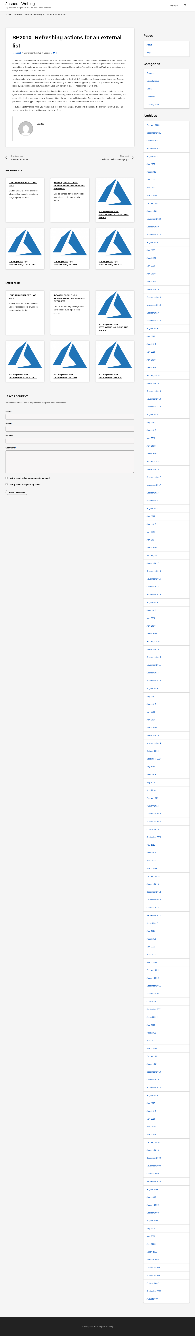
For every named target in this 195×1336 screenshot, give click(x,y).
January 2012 (153, 978)
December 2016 (154, 571)
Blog (149, 52)
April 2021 (151, 188)
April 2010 (151, 1127)
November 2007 (154, 1275)
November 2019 (154, 305)
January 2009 (153, 1205)
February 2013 (153, 876)
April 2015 (151, 720)
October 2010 (153, 1080)
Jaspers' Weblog (20, 3)
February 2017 (153, 555)
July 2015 (151, 696)
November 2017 (154, 485)
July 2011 (151, 1025)
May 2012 (151, 947)
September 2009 (154, 1181)
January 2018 (153, 469)
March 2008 (152, 1252)
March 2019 (152, 368)
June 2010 (151, 1111)
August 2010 (152, 1095)
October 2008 (153, 1213)
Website (9, 436)
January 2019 (153, 383)
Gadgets (150, 73)
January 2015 (153, 735)
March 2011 (152, 1048)
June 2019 (151, 344)
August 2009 (152, 1189)
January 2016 (153, 649)
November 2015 (154, 665)
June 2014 (151, 774)
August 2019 (152, 328)
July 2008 (151, 1228)
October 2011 (153, 1001)
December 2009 (154, 1158)
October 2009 (153, 1173)
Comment (11, 448)
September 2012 (154, 915)
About (149, 45)
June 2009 (151, 1197)
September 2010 (154, 1087)
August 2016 (152, 602)
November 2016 (154, 579)
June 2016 (151, 610)
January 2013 (153, 884)
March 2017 (152, 547)
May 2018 (151, 438)
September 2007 (154, 1291)
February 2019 (153, 375)
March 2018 (152, 454)
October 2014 (153, 751)
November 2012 (154, 900)
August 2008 (152, 1220)
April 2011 (151, 1040)
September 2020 (154, 234)
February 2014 (153, 798)
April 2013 (151, 861)
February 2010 (153, 1142)
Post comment (17, 492)
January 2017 (153, 563)
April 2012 (151, 954)
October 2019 (153, 313)
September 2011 (154, 1009)
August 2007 (152, 1299)
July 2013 (151, 845)
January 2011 (153, 1064)
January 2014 (153, 806)
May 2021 (151, 180)
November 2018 (154, 399)
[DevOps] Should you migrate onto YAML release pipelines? (69, 185)
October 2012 (153, 907)
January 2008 (153, 1260)
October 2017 (153, 493)
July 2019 (151, 336)
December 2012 (154, 892)
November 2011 (154, 993)
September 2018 (154, 407)
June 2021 (151, 172)
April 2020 (151, 274)
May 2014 (151, 782)
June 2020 (151, 258)
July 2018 (151, 422)
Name (9, 411)
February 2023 (153, 125)
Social (149, 89)
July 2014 (151, 766)
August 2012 (152, 923)
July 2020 (151, 250)
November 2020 (154, 219)
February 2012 (153, 970)
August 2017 (152, 508)
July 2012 (151, 931)
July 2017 (151, 516)
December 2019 (154, 297)
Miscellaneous (153, 81)
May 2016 (151, 618)
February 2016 (153, 641)
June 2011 (151, 1033)
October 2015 (153, 673)
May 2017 (151, 532)
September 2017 (154, 500)
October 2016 (153, 587)
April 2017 (151, 540)
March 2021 (152, 195)
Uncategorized (153, 104)
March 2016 (152, 634)
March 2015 (152, 727)
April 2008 (151, 1244)
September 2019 (154, 320)
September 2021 (154, 148)
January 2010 (153, 1150)
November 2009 (154, 1166)
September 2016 (154, 594)
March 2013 (152, 868)
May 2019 (151, 352)
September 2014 (154, 759)
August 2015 (152, 688)
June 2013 (151, 853)
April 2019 (151, 360)
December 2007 (154, 1267)
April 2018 (151, 446)
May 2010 (151, 1119)
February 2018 (153, 461)
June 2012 (151, 939)
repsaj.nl (174, 5)
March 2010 (152, 1134)
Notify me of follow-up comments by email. (30, 478)
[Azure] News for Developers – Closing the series (114, 214)
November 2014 (154, 743)
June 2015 (151, 704)
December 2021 (154, 133)
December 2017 (154, 477)
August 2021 (152, 156)
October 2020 (153, 227)
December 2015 (154, 657)
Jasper (40, 123)
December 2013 (154, 814)
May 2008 (151, 1236)
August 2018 (152, 414)
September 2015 (154, 680)
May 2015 (151, 712)
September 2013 (154, 837)
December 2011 (154, 986)
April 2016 (151, 626)
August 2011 (152, 1017)
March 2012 (152, 962)
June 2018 (151, 430)
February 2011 (153, 1056)
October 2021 (153, 141)
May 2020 (151, 266)
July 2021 (151, 164)
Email (9, 423)
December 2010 (154, 1072)
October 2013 (153, 829)
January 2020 (153, 289)
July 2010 (151, 1103)
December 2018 (154, 391)
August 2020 (152, 242)
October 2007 (153, 1283)
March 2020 (152, 281)
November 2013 (154, 821)
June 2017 (151, 524)
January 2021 (153, 211)
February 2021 (153, 203)
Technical (16, 53)
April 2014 (151, 790)
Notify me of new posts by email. (25, 484)
